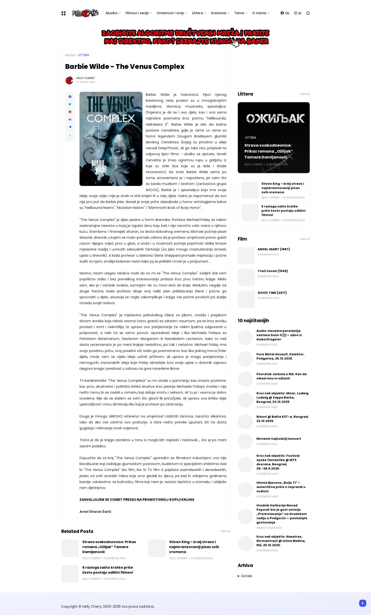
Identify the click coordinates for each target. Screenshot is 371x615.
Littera (197, 13)
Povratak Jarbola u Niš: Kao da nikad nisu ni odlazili (281, 376)
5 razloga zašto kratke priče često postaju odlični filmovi (107, 570)
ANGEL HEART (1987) (274, 249)
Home (70, 55)
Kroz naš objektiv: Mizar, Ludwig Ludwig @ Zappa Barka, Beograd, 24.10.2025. (282, 397)
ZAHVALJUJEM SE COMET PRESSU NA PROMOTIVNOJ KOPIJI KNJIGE (137, 499)
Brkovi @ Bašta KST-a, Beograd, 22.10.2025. (282, 419)
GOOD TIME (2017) (272, 293)
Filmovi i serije (137, 13)
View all (225, 531)
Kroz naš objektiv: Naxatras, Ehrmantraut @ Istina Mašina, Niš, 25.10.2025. (280, 541)
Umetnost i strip (170, 13)
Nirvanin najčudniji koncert (278, 439)
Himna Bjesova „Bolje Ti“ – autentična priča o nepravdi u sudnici (280, 487)
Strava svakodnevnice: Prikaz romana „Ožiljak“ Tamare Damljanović (109, 547)
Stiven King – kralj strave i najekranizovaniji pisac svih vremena (194, 547)
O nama (259, 13)
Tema (239, 13)
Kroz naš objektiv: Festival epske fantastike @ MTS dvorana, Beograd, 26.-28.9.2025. (278, 462)
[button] (70, 135)
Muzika (111, 13)
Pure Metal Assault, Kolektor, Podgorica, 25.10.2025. (280, 356)
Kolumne (218, 13)
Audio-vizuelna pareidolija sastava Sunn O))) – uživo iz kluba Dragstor (279, 335)
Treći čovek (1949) (273, 271)
